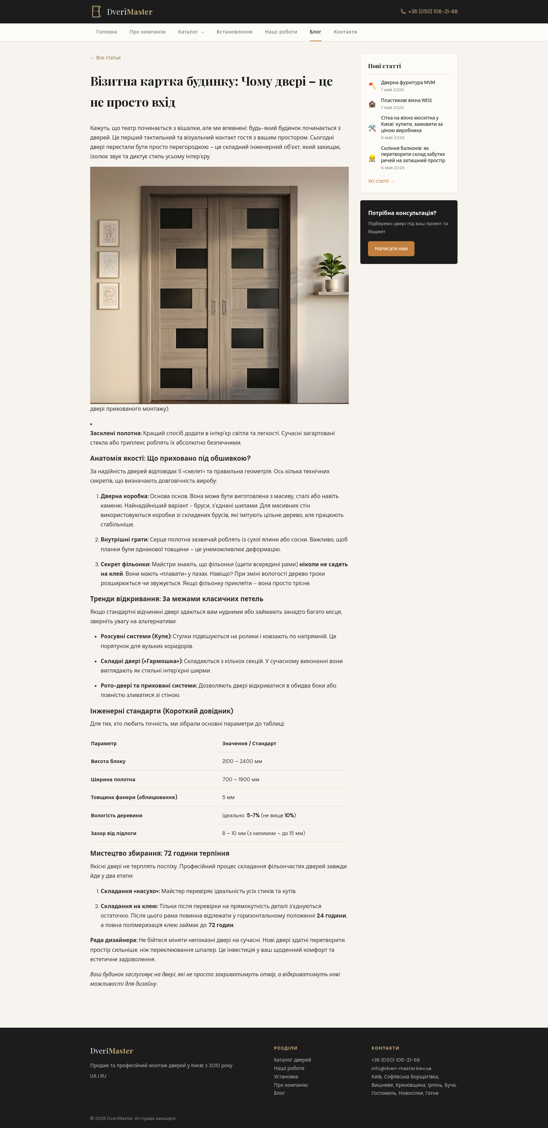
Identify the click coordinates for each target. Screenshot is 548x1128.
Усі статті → (381, 181)
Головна (106, 32)
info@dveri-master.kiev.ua (401, 1068)
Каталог (191, 32)
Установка (286, 1076)
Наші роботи (281, 32)
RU (103, 1076)
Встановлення (235, 32)
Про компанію (147, 32)
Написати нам (391, 249)
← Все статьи (105, 58)
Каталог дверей (292, 1060)
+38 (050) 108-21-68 (429, 11)
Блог (316, 32)
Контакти (345, 32)
